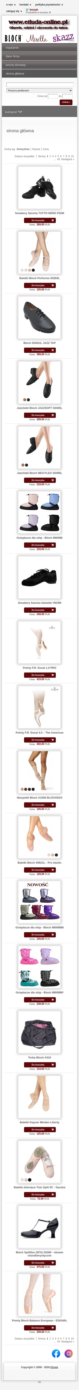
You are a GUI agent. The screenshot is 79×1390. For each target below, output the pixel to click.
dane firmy (13, 56)
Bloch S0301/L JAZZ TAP (39, 342)
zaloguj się (12, 11)
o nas (9, 4)
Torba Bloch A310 (39, 1057)
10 (72, 156)
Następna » (67, 159)
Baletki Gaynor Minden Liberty (39, 1122)
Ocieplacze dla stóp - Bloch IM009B (40, 537)
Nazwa (36, 149)
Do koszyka (38, 220)
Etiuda (54, 1367)
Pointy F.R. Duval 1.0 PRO (39, 667)
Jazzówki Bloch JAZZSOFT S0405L (39, 407)
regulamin (12, 47)
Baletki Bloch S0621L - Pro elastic (39, 862)
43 (58, 159)
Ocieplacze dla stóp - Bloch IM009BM (39, 927)
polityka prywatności (47, 4)
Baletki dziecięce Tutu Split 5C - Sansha (39, 1187)
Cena (46, 149)
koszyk (34, 9)
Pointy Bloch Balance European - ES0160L (39, 1320)
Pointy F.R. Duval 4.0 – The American (39, 732)
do (60, 96)
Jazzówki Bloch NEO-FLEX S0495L (39, 472)
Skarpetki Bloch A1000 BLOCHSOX (39, 797)
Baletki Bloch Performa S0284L (39, 278)
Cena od (42, 96)
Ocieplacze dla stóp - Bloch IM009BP (39, 992)
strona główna (15, 73)
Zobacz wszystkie (24, 156)
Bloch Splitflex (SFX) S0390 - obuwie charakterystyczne (39, 1254)
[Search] (40, 84)
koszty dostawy (16, 65)
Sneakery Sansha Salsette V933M (39, 602)
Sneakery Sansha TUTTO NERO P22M (39, 213)
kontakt (24, 4)
